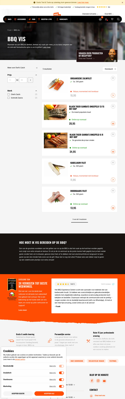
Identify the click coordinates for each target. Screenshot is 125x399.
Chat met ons (97, 395)
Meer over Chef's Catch (16, 68)
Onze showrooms (77, 361)
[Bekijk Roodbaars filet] (79, 199)
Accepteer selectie (18, 393)
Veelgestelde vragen (96, 361)
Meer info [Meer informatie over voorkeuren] (53, 379)
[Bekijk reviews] (103, 7)
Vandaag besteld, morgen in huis (85, 7)
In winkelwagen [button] (113, 123)
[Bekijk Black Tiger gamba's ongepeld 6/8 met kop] (79, 143)
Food (9, 30)
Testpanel (113, 361)
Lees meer (46, 47)
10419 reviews (107, 284)
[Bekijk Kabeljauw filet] (79, 171)
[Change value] (30, 80)
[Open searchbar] (118, 22)
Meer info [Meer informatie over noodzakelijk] (53, 366)
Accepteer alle (49, 393)
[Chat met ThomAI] (96, 56)
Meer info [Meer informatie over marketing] (53, 386)
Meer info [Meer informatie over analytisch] (53, 373)
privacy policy (20, 359)
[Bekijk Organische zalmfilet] (79, 87)
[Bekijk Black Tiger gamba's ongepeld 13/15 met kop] (79, 115)
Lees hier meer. (83, 2)
